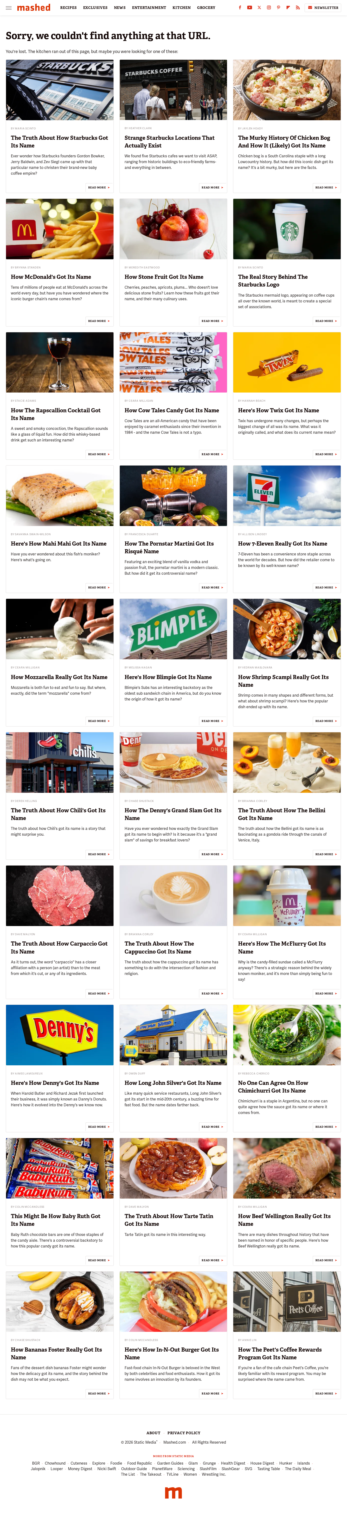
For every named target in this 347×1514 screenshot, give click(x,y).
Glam (193, 1463)
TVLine (173, 1475)
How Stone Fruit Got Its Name (164, 276)
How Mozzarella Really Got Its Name (59, 677)
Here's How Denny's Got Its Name (55, 1083)
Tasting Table (268, 1469)
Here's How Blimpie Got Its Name (168, 677)
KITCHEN (182, 7)
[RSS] (298, 8)
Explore (98, 1463)
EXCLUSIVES (95, 7)
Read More (97, 187)
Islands (303, 1463)
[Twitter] (259, 8)
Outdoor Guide (134, 1469)
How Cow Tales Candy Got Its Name (172, 410)
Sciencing (186, 1469)
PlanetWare (162, 1469)
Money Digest (80, 1469)
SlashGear (231, 1469)
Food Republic (139, 1463)
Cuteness (79, 1463)
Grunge (209, 1463)
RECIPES (68, 7)
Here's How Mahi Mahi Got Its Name (59, 543)
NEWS (120, 7)
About (153, 1433)
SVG (248, 1469)
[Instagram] (269, 8)
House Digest (262, 1463)
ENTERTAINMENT (149, 7)
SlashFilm (208, 1469)
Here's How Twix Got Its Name (278, 410)
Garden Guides (170, 1463)
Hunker (285, 1463)
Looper (57, 1469)
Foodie (116, 1463)
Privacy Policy (183, 1433)
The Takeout (150, 1475)
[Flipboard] (288, 8)
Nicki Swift (106, 1469)
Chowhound (55, 1463)
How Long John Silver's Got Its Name (173, 1083)
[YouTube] (250, 8)
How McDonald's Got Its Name (51, 276)
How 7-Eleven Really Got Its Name (282, 543)
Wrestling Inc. (214, 1475)
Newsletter (323, 8)
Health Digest (233, 1463)
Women (190, 1475)
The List (128, 1475)
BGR (36, 1463)
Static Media (145, 1442)
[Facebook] (240, 8)
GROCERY (206, 7)
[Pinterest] (278, 8)
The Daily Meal (298, 1469)
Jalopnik (38, 1469)
